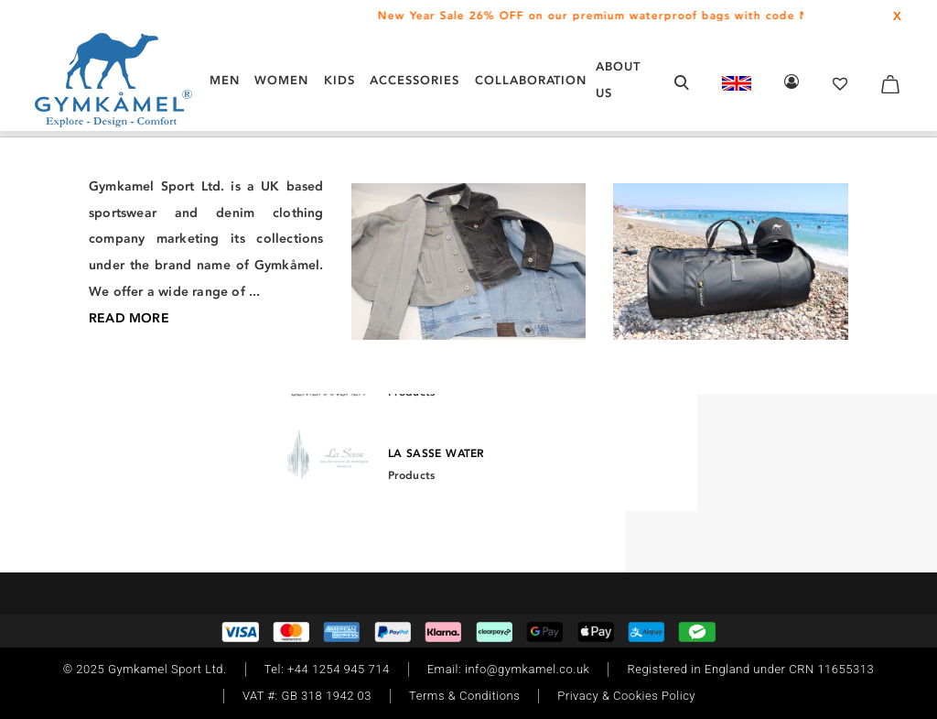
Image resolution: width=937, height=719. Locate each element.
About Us (618, 80)
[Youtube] (193, 431)
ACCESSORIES (414, 80)
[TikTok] (138, 431)
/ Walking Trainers (222, 223)
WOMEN (281, 80)
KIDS (339, 80)
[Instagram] (87, 431)
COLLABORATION (531, 80)
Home (34, 223)
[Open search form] (681, 82)
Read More (707, 540)
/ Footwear (129, 223)
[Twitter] (165, 431)
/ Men (74, 223)
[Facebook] (111, 431)
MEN (225, 80)
